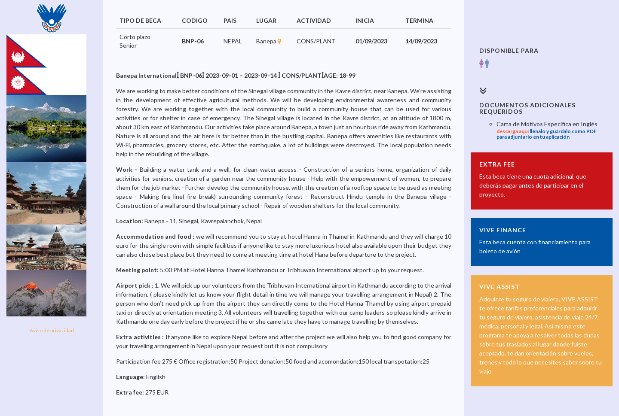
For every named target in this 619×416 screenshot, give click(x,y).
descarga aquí (512, 131)
